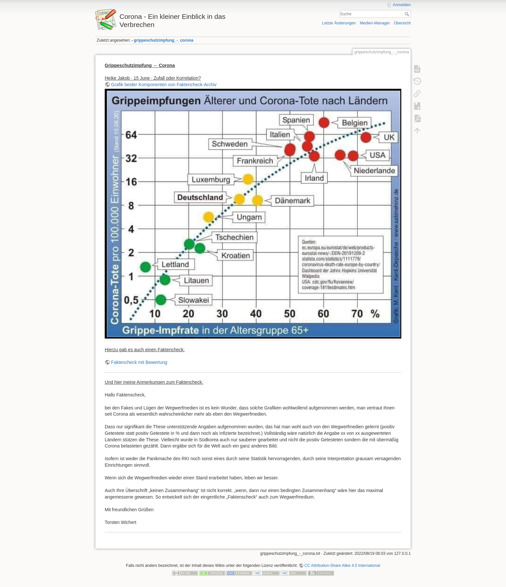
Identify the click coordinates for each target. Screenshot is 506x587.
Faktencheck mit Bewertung (139, 362)
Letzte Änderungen (339, 23)
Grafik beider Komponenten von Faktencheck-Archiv (164, 84)
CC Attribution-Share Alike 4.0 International (342, 565)
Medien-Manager (375, 23)
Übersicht (402, 23)
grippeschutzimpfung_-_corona (163, 40)
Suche (408, 14)
